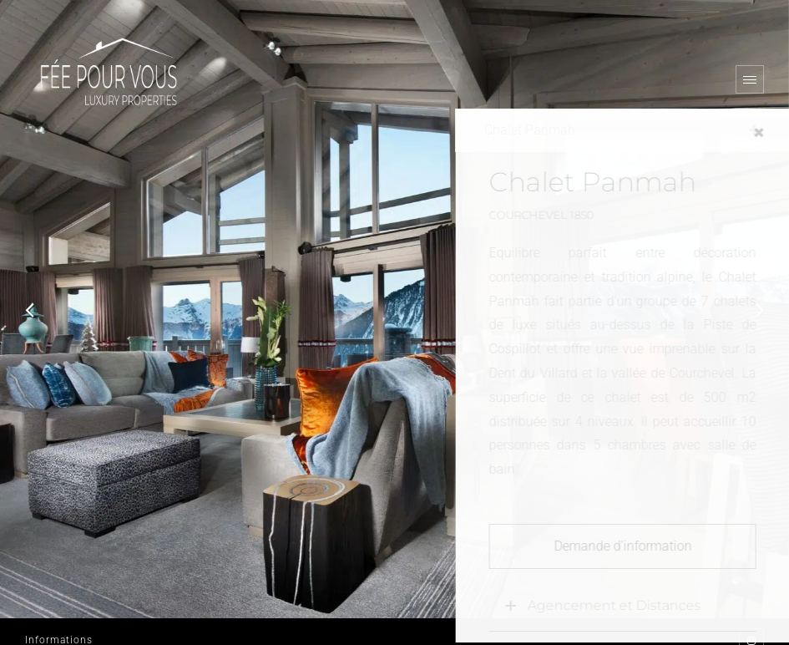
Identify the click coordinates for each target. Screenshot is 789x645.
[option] (394, 309)
